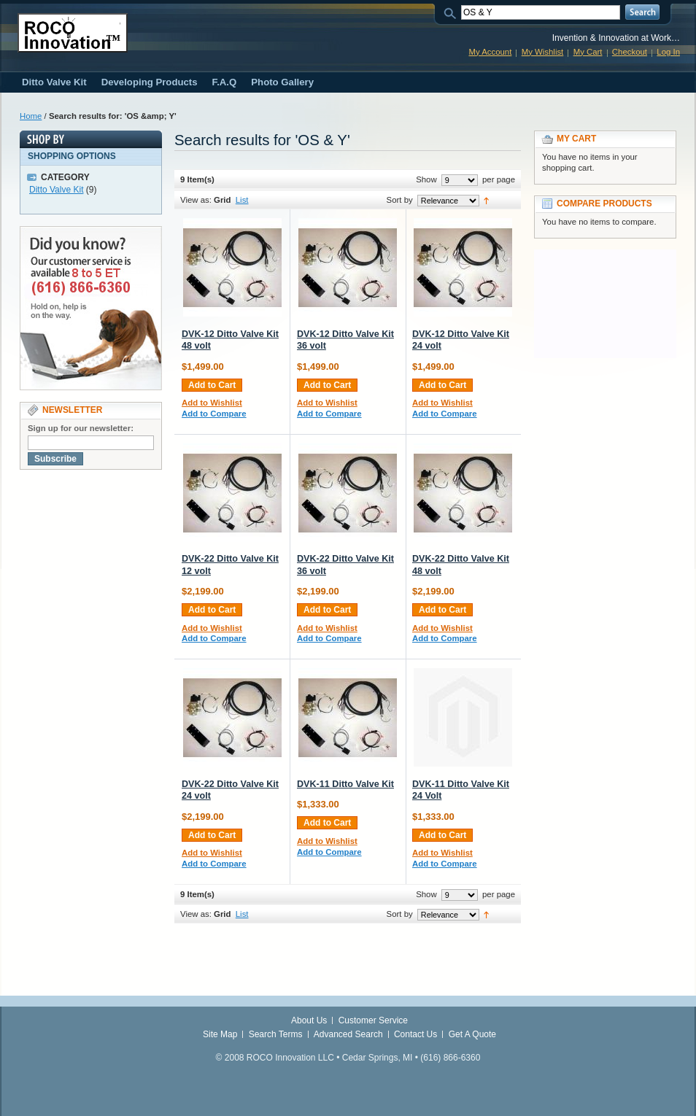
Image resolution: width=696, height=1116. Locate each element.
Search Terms (276, 1034)
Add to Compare (214, 413)
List (242, 199)
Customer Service (373, 1020)
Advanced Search (348, 1034)
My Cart (588, 51)
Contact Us (415, 1034)
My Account (489, 51)
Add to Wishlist (212, 402)
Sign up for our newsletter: (81, 428)
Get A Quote (472, 1034)
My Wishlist (543, 51)
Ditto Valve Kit (56, 190)
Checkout (629, 51)
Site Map (220, 1034)
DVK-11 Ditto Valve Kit (345, 784)
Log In (668, 51)
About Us (309, 1020)
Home (31, 116)
